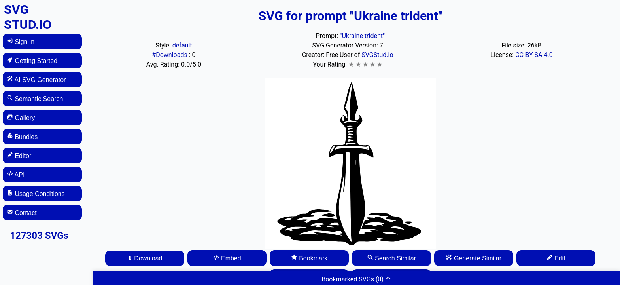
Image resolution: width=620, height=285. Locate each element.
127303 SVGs (39, 235)
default (182, 45)
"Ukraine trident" (362, 36)
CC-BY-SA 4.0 (534, 55)
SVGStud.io (377, 55)
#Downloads (170, 55)
